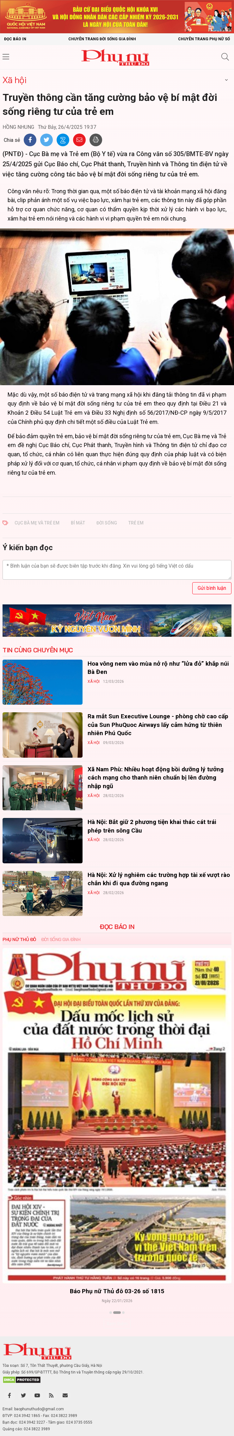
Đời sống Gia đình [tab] (61, 939)
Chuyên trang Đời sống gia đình (102, 39)
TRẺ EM (136, 522)
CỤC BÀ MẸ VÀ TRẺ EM (37, 522)
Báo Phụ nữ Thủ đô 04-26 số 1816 (117, 1291)
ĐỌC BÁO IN (117, 927)
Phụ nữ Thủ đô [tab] (19, 939)
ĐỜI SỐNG (106, 522)
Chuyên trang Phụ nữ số (204, 39)
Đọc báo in (15, 39)
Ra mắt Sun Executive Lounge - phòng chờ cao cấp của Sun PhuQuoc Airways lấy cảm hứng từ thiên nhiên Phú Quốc (158, 725)
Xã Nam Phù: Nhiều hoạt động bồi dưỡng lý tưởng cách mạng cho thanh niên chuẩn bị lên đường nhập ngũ (156, 778)
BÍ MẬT (78, 522)
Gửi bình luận (212, 588)
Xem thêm (117, 1323)
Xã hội (14, 79)
